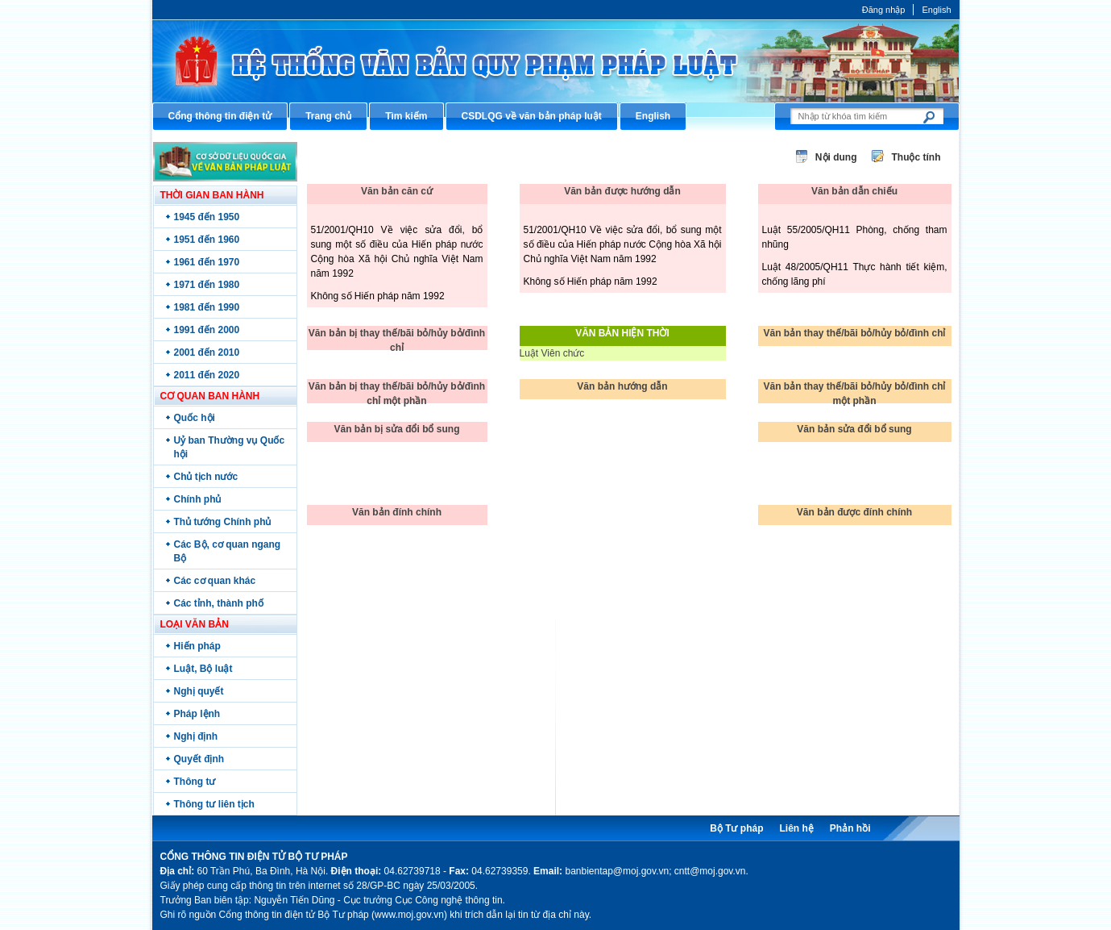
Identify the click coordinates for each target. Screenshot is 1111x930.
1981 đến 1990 (207, 307)
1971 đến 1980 (207, 284)
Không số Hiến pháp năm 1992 (378, 296)
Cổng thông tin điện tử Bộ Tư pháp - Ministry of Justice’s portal (556, 60)
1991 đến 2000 (207, 330)
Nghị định (196, 736)
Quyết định (199, 759)
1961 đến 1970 (207, 262)
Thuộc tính (916, 157)
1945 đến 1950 (207, 217)
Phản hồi (850, 828)
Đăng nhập (884, 10)
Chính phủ (198, 499)
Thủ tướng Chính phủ (223, 522)
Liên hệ (796, 828)
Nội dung (836, 157)
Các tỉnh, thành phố (218, 603)
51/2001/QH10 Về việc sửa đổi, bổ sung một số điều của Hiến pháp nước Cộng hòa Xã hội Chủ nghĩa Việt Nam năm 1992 (623, 244)
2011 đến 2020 (207, 375)
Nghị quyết (199, 691)
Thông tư (195, 781)
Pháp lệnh (197, 713)
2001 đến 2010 (207, 352)
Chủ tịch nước (206, 476)
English (936, 10)
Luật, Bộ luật (203, 668)
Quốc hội (194, 417)
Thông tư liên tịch (214, 804)
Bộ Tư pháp (736, 828)
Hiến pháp (197, 646)
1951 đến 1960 (207, 239)
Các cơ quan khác (215, 580)
